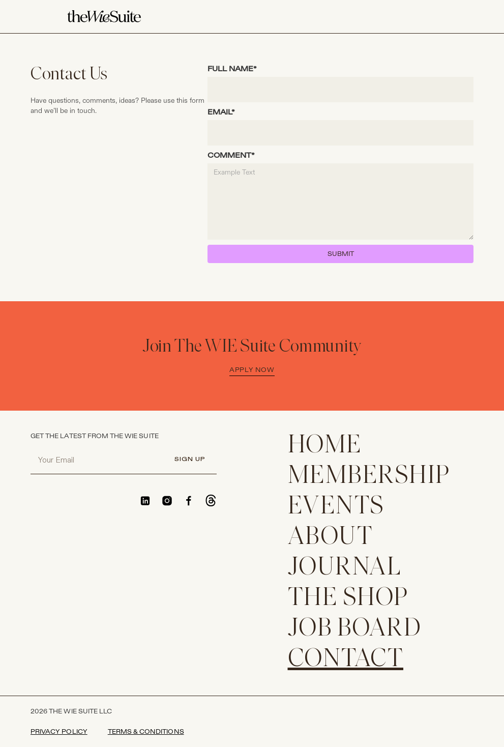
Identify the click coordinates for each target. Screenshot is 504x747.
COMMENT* (231, 155)
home (325, 446)
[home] (104, 16)
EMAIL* (221, 112)
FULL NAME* (232, 69)
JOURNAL (345, 568)
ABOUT (330, 538)
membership (369, 477)
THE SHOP (348, 599)
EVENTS (336, 507)
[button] (431, 17)
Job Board (355, 629)
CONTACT (346, 660)
